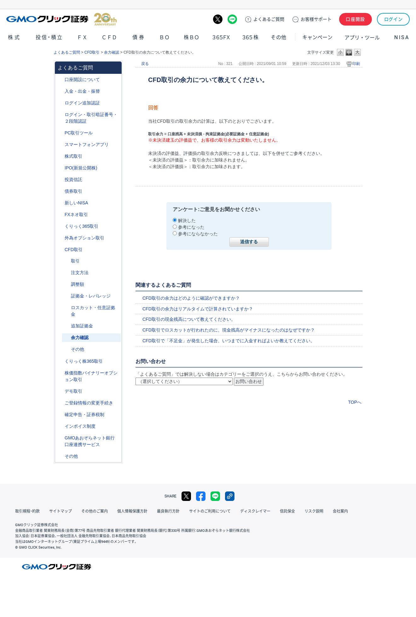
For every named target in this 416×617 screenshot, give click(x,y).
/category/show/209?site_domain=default (60, 391)
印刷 (356, 64)
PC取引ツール (79, 132)
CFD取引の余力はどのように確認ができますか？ (191, 298)
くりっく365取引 (81, 226)
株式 (14, 37)
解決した (187, 220)
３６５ (250, 37)
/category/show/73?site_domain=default (60, 168)
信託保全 (287, 511)
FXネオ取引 (76, 214)
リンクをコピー (229, 496)
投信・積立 (49, 37)
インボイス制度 (80, 426)
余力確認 (111, 52)
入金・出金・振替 (82, 91)
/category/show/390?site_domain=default (60, 426)
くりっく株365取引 (84, 361)
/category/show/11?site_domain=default (60, 249)
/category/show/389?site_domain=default (60, 191)
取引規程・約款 (27, 511)
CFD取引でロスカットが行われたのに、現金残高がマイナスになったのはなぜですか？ (228, 329)
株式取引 (73, 156)
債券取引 (73, 191)
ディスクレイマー (255, 511)
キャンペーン (317, 37)
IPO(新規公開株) (81, 167)
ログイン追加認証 (82, 102)
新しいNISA (76, 202)
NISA (401, 37)
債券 (139, 37)
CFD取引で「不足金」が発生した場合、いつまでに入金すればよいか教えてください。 (228, 340)
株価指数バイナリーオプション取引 (91, 376)
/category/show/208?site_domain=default (60, 144)
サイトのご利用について (210, 511)
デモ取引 (73, 391)
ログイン (393, 19)
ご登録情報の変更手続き (89, 402)
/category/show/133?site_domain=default (60, 373)
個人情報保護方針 (132, 511)
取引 (75, 260)
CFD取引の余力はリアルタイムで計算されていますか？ (197, 308)
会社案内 (340, 511)
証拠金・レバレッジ (91, 295)
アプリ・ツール (362, 37)
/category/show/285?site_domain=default (66, 272)
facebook (200, 496)
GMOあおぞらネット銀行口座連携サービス (90, 441)
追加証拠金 (82, 325)
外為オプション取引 (84, 237)
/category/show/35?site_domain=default (60, 226)
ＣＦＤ (109, 37)
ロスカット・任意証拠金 (93, 311)
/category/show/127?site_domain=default (60, 414)
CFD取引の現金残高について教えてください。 (188, 319)
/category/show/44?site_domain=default (60, 456)
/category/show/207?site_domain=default (60, 133)
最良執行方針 (168, 511)
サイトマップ (60, 511)
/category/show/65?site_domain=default (60, 238)
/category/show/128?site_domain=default (60, 438)
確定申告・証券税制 (84, 414)
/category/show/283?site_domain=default (66, 284)
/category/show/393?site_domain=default (60, 203)
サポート (316, 19)
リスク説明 (313, 511)
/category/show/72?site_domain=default (60, 156)
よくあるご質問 (67, 52)
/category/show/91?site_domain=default (60, 79)
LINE (232, 19)
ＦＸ (82, 37)
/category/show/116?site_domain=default (60, 179)
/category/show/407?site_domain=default (60, 361)
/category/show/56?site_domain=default (60, 403)
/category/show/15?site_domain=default (66, 307)
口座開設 (355, 19)
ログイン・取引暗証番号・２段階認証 (91, 118)
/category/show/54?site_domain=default (60, 114)
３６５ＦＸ (221, 37)
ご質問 (268, 19)
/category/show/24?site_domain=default (60, 214)
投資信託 (73, 179)
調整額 (77, 284)
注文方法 (80, 272)
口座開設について (82, 79)
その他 (278, 37)
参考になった (191, 227)
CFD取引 (92, 52)
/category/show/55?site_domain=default (60, 91)
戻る (145, 64)
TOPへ (354, 402)
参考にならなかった (198, 233)
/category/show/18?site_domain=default (66, 261)
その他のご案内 (94, 511)
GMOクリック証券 (61, 19)
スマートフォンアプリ (87, 144)
